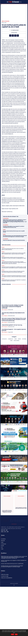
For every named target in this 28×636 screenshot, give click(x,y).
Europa (3, 247)
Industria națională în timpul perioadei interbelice (14, 240)
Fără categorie (5, 21)
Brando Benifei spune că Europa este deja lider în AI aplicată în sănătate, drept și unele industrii (14, 280)
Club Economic (15, 30)
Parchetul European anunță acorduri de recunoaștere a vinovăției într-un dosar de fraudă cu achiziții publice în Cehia (14, 258)
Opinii (4, 229)
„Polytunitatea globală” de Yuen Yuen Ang (12, 325)
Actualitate (5, 238)
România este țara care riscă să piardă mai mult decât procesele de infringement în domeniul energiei (15, 236)
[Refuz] (26, 632)
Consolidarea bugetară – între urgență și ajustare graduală (14, 330)
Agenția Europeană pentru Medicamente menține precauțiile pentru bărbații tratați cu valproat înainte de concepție (13, 253)
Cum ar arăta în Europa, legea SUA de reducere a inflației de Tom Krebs (7, 560)
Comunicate (5, 218)
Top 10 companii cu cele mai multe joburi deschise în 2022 (21, 560)
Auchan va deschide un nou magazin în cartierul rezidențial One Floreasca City (13, 227)
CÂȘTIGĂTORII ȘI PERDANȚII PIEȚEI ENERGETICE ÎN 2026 (13, 313)
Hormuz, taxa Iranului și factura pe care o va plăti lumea (14, 231)
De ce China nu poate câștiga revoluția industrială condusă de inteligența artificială (12, 306)
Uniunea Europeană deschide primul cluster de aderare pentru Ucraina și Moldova (13, 249)
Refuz (16, 634)
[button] (20, 2)
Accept (12, 634)
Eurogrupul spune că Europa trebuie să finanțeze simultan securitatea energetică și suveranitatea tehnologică (13, 272)
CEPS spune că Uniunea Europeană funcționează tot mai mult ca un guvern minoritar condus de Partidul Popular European (14, 276)
